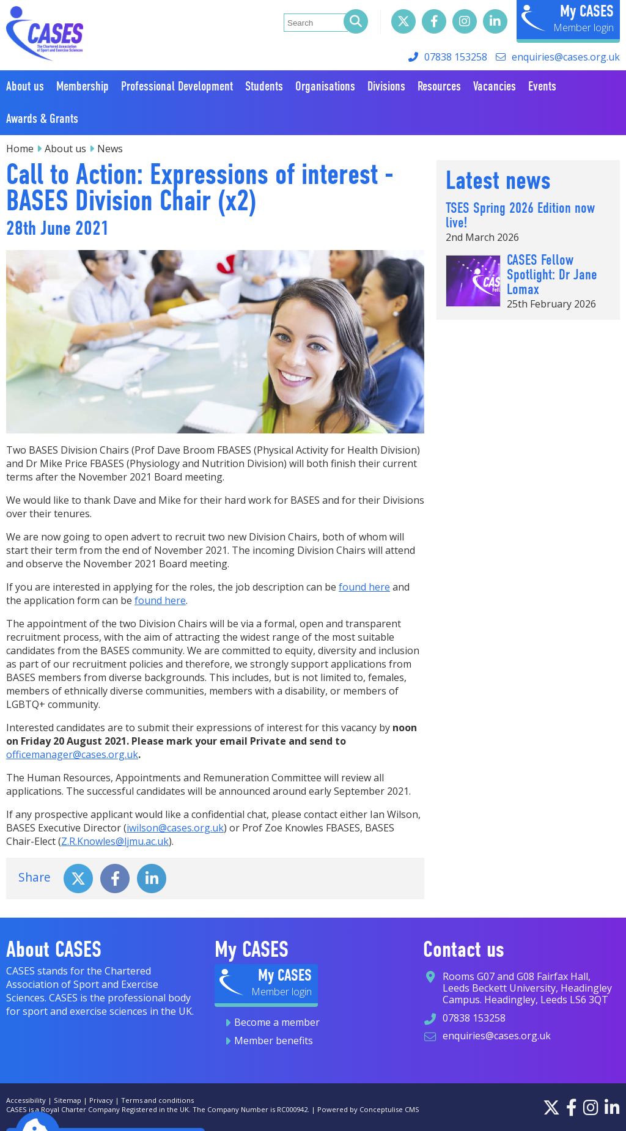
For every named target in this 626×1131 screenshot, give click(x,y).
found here (364, 587)
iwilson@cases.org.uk (175, 827)
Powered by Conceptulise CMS (368, 1109)
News (110, 148)
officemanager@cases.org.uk (72, 754)
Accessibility (26, 1100)
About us (65, 148)
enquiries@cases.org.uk (566, 57)
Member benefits (273, 1040)
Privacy (101, 1100)
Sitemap (67, 1100)
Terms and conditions (157, 1100)
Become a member (277, 1022)
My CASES (587, 11)
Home (20, 148)
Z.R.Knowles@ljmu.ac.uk (115, 841)
